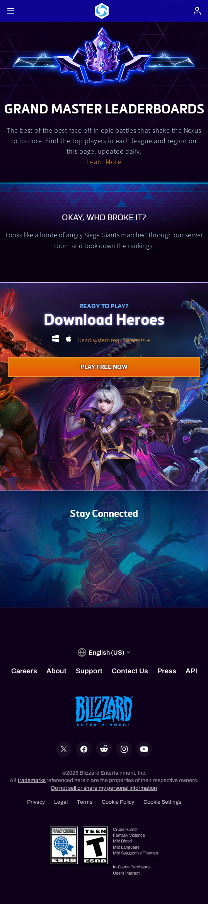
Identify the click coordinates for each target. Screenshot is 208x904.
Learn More (104, 161)
